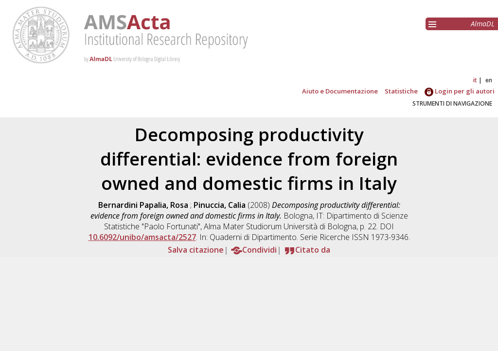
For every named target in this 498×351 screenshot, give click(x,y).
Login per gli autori (460, 91)
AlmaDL (483, 23)
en (488, 80)
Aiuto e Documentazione (340, 91)
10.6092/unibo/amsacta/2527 (142, 237)
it (475, 80)
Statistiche (401, 91)
